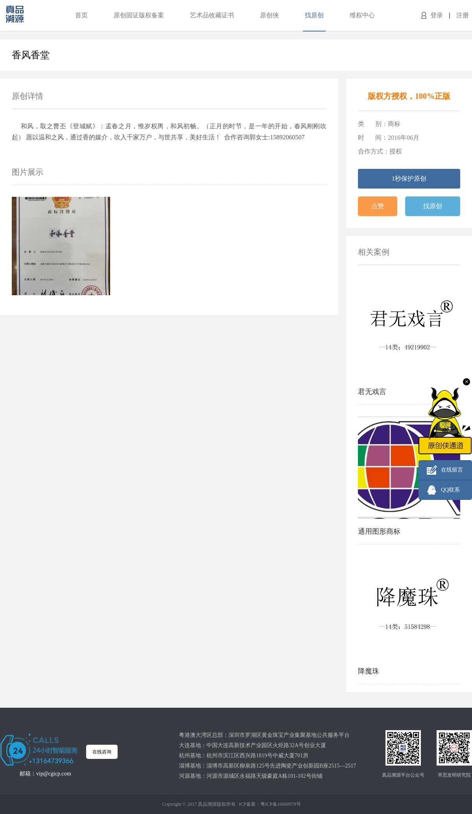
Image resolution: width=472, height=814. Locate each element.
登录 (436, 15)
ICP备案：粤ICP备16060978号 (270, 804)
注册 (462, 15)
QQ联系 (450, 490)
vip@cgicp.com (53, 774)
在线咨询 (101, 752)
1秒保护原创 (409, 178)
